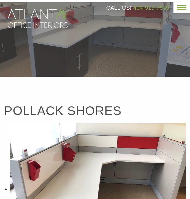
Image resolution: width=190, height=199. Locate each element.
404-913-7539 (151, 8)
